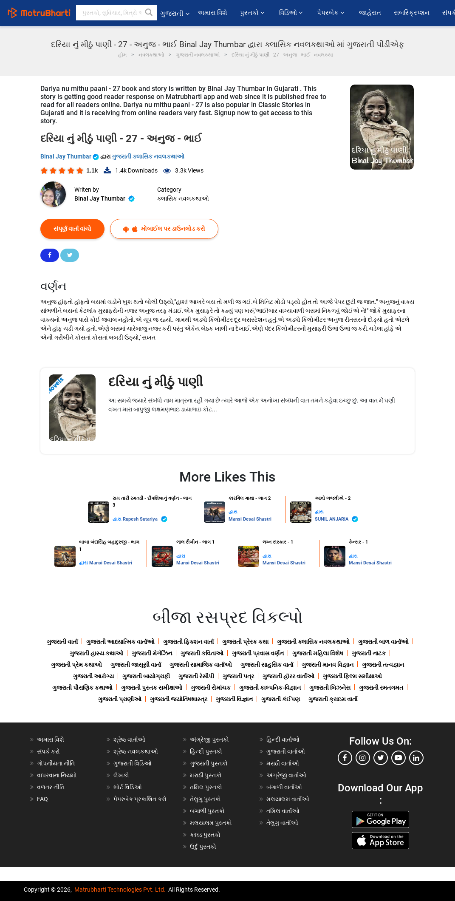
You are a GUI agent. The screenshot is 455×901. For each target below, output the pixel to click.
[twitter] (380, 758)
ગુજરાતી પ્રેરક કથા (245, 641)
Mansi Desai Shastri (250, 519)
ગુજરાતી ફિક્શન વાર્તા (188, 641)
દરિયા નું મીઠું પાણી (155, 381)
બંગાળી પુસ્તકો (207, 811)
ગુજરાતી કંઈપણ (280, 699)
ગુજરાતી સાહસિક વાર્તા (266, 664)
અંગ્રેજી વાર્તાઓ (286, 775)
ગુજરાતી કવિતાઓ (202, 653)
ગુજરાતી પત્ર (238, 676)
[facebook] (345, 758)
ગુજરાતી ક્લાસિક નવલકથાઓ (148, 156)
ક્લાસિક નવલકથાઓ (183, 198)
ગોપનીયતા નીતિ (56, 763)
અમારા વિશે (213, 12)
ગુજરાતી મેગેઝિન (152, 653)
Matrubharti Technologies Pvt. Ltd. (120, 889)
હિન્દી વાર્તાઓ (283, 739)
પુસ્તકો (253, 12)
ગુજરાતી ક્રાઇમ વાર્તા (332, 699)
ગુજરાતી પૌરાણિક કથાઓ (82, 687)
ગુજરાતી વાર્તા (62, 641)
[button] (149, 12)
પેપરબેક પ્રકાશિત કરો (140, 799)
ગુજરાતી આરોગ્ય (93, 676)
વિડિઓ (291, 12)
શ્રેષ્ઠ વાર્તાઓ (129, 739)
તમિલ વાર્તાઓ (283, 811)
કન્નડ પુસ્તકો (205, 834)
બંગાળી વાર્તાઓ (284, 787)
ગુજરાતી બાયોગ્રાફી (146, 676)
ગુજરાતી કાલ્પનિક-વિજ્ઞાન (270, 687)
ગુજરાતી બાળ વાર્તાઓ (383, 641)
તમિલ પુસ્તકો (206, 787)
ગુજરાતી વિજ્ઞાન (234, 699)
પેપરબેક (331, 12)
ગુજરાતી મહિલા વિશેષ (317, 653)
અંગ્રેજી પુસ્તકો (209, 739)
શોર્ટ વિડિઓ (127, 787)
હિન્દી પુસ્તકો (206, 751)
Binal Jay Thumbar (70, 156)
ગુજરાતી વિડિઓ (132, 763)
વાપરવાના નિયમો (57, 775)
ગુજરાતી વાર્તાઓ (285, 751)
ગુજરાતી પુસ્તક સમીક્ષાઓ (151, 687)
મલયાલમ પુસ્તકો (211, 822)
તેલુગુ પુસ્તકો (205, 799)
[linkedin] (416, 758)
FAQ (42, 799)
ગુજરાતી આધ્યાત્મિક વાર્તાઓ (120, 641)
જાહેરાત (370, 12)
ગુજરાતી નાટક (369, 653)
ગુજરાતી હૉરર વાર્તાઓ (288, 676)
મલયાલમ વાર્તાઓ (287, 799)
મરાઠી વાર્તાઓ (282, 763)
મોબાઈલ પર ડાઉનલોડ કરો (164, 228)
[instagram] (363, 758)
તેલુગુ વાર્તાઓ (282, 822)
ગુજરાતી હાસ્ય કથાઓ (96, 653)
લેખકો (121, 775)
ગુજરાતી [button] (174, 13)
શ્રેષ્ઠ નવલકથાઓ (135, 751)
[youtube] (398, 758)
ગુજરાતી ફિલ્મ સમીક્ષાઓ (352, 676)
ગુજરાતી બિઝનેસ (329, 687)
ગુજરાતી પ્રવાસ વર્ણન (258, 653)
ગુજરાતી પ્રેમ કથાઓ (76, 664)
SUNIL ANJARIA (336, 519)
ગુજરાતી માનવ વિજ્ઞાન (327, 664)
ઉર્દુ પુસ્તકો (203, 846)
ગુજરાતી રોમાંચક (211, 687)
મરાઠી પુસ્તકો (206, 775)
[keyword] (116, 12)
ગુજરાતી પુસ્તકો (209, 763)
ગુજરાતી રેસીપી (196, 676)
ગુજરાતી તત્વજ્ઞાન (383, 664)
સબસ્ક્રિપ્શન (412, 12)
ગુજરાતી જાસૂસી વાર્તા (135, 664)
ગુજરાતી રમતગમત (381, 687)
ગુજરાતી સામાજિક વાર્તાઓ (201, 664)
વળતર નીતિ (51, 787)
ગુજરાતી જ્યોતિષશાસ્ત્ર (178, 699)
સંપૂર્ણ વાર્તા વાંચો (72, 228)
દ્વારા (118, 519)
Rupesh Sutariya (145, 519)
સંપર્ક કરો (48, 751)
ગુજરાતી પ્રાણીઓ (119, 699)
